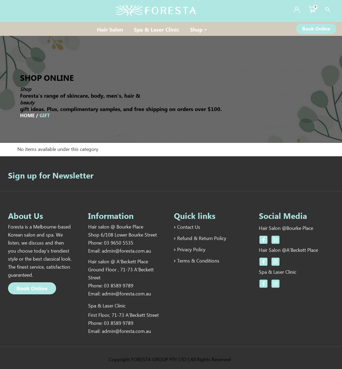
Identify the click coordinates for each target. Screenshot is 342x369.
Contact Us (188, 227)
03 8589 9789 (118, 286)
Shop (199, 30)
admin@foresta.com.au (126, 251)
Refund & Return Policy (201, 238)
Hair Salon (110, 30)
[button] (316, 29)
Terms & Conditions (198, 260)
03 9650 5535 (118, 243)
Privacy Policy (191, 249)
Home (27, 116)
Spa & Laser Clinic (156, 30)
